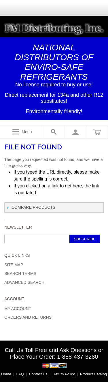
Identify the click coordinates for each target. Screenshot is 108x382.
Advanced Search (24, 282)
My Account (17, 308)
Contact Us (38, 374)
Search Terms (20, 273)
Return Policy (64, 374)
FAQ (20, 374)
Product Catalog (93, 374)
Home (6, 374)
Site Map (13, 265)
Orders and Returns (28, 317)
